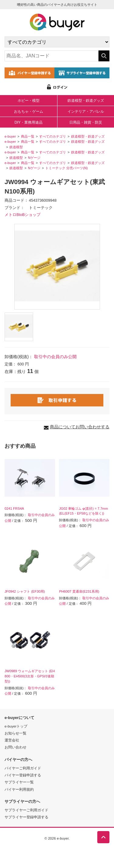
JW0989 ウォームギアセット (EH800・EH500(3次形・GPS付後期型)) (30, 676)
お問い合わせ (15, 747)
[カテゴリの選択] (57, 41)
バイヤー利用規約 (19, 789)
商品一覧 (27, 136)
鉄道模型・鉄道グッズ (85, 100)
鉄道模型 (16, 147)
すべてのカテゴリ (52, 136)
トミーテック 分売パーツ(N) (66, 168)
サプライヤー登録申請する (26, 817)
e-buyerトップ (16, 726)
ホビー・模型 (29, 100)
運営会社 (12, 740)
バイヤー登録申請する (23, 775)
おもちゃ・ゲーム (28, 111)
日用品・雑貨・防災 (85, 122)
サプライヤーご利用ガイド (26, 810)
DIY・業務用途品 (29, 122)
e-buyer (10, 136)
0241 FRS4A (14, 508)
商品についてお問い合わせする (79, 426)
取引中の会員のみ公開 (55, 356)
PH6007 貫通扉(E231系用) (79, 591)
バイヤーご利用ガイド (23, 768)
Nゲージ (34, 157)
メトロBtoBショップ (22, 215)
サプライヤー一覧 (19, 782)
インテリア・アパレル (85, 111)
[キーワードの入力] (51, 55)
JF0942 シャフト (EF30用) (25, 591)
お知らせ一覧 (15, 733)
